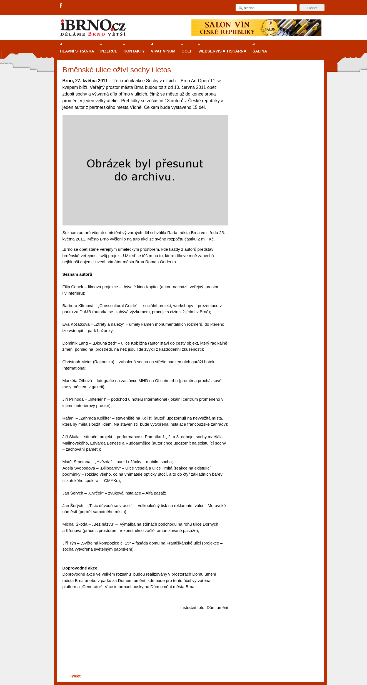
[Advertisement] (144, 651)
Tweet (75, 676)
